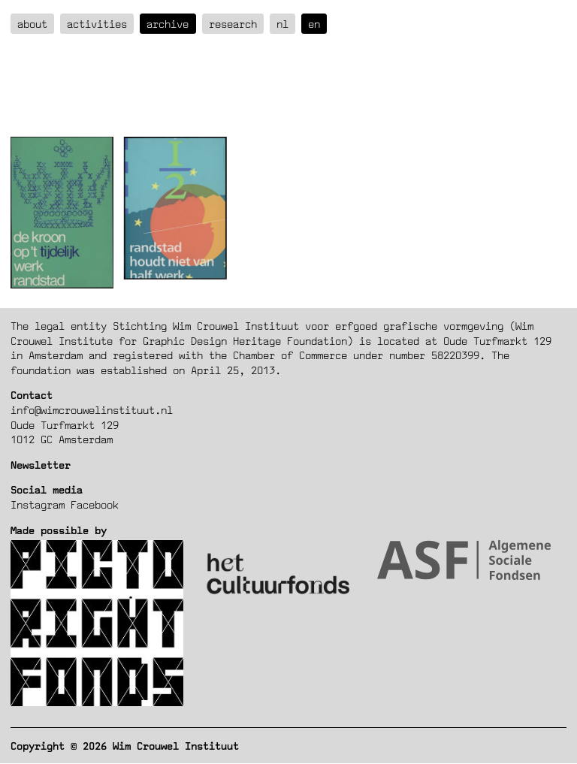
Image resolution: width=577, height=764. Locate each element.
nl (282, 23)
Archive (168, 23)
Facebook (95, 504)
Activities (97, 23)
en (314, 23)
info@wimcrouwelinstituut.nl (92, 409)
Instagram (38, 504)
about (32, 23)
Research (233, 23)
